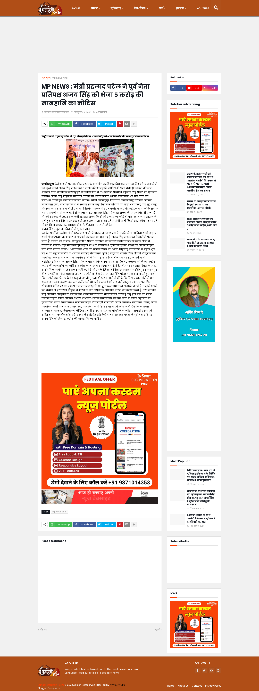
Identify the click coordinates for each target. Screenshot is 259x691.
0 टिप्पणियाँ (101, 112)
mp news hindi (60, 77)
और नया (43, 629)
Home (170, 685)
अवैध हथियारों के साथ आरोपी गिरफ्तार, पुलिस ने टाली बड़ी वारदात (201, 518)
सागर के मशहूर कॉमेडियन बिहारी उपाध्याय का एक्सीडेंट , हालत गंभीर (201, 205)
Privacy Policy (213, 685)
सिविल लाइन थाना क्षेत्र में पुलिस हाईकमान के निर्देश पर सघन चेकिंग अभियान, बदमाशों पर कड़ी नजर (201, 475)
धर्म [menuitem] (161, 8)
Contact (197, 685)
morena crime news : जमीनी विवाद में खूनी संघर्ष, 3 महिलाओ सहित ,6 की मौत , (202, 223)
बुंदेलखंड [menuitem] (116, 8)
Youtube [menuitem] (203, 8)
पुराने (157, 629)
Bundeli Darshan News (51, 685)
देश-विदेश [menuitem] (140, 8)
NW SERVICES (117, 685)
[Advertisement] (129, 45)
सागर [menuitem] (94, 8)
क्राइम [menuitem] (180, 8)
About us (183, 685)
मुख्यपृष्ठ (45, 77)
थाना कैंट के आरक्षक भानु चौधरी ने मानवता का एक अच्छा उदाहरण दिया (201, 243)
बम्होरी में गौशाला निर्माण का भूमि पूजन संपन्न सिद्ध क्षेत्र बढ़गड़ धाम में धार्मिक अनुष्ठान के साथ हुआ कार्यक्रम (201, 498)
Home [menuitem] (76, 8)
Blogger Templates (49, 688)
